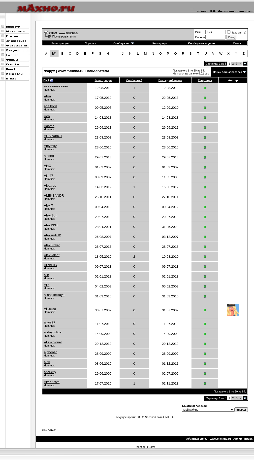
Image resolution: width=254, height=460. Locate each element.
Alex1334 (51, 225)
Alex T (48, 205)
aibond (49, 156)
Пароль (200, 37)
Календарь (160, 43)
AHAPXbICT (53, 136)
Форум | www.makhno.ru (64, 32)
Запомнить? (237, 32)
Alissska (50, 309)
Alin (46, 285)
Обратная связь (196, 438)
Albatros (50, 185)
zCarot (151, 446)
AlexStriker (52, 245)
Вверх (248, 438)
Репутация (205, 80)
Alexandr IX (52, 235)
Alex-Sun (50, 215)
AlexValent (52, 255)
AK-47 (48, 175)
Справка (90, 43)
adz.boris (50, 106)
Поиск (237, 43)
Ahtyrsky (50, 146)
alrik (47, 362)
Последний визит (170, 80)
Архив (237, 438)
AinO (47, 166)
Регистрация (60, 43)
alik (46, 275)
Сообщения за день (201, 43)
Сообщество (123, 43)
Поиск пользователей (227, 72)
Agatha (49, 126)
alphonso (50, 352)
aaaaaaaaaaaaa (56, 86)
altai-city (50, 372)
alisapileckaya (54, 295)
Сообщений (134, 80)
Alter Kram (52, 382)
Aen (47, 116)
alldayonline (52, 332)
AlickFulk (50, 265)
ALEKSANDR (54, 195)
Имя (197, 32)
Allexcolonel (53, 342)
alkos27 (49, 322)
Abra (47, 96)
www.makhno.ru (220, 438)
